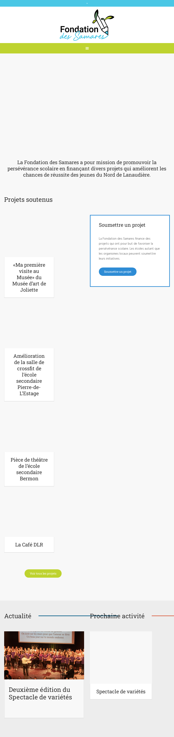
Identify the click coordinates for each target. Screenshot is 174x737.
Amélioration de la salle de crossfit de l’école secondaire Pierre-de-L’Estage (29, 375)
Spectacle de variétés (120, 691)
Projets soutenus (28, 199)
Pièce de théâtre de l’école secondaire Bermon (29, 469)
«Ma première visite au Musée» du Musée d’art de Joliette (29, 277)
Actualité (17, 616)
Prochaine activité (117, 616)
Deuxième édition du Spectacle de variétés (40, 693)
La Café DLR (29, 544)
